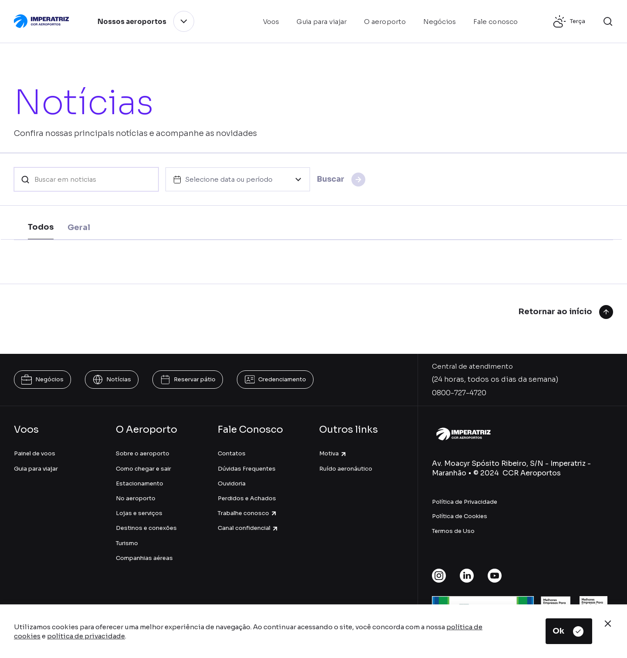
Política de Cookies (459, 516)
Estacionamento (139, 483)
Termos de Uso (453, 531)
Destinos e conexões (146, 528)
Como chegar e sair (143, 468)
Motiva (333, 453)
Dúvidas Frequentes (247, 468)
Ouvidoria (232, 483)
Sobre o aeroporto (142, 453)
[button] (608, 21)
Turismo (127, 543)
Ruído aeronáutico (345, 468)
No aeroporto (135, 498)
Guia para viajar (36, 468)
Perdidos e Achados (247, 498)
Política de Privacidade (464, 501)
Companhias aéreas (144, 558)
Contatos (232, 453)
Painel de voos (34, 453)
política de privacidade (86, 636)
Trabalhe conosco (247, 513)
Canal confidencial (248, 528)
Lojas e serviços (139, 513)
